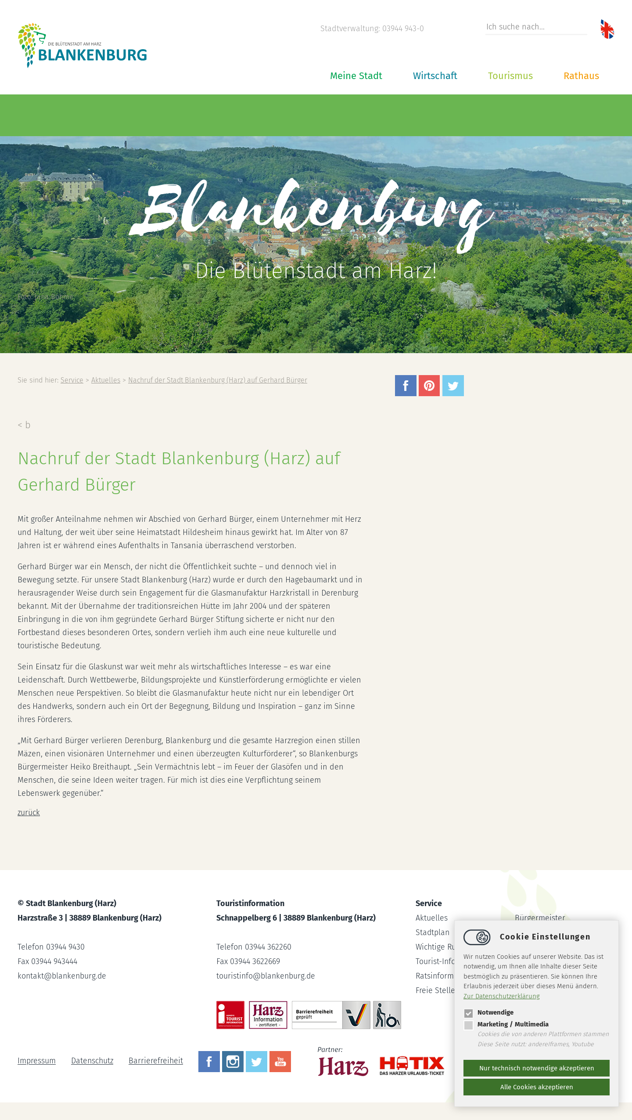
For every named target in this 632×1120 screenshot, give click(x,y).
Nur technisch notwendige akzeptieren (536, 1068)
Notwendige (488, 1012)
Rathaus (581, 76)
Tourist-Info (436, 961)
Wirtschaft (435, 76)
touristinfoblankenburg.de (266, 976)
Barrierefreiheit (157, 1061)
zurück (29, 812)
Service (72, 380)
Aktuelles (107, 380)
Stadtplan (433, 932)
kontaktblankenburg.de (63, 976)
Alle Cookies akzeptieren (536, 1087)
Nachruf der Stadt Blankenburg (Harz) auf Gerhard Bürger (221, 380)
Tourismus (510, 76)
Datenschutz (93, 1061)
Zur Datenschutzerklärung (501, 996)
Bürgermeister (540, 918)
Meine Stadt (356, 76)
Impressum (37, 1061)
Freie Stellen (438, 990)
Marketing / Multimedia (506, 1024)
